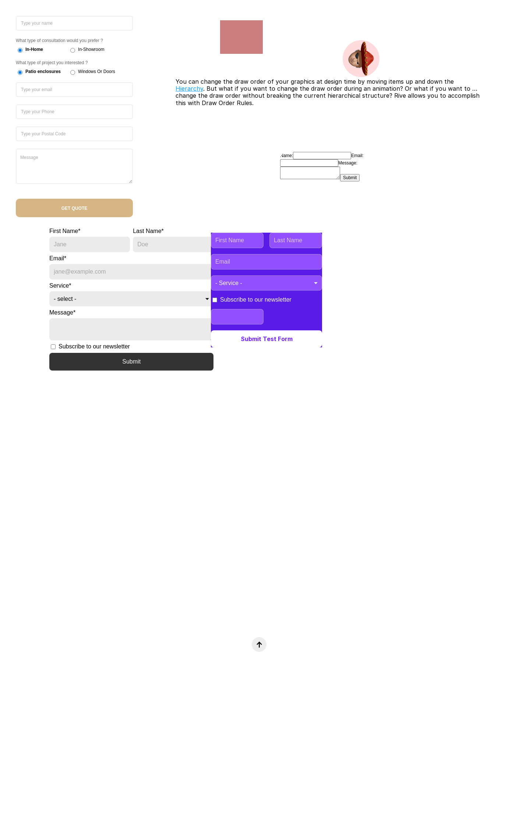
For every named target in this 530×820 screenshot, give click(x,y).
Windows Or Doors (96, 71)
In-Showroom (91, 49)
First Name (64, 231)
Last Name (148, 231)
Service (60, 285)
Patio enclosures (43, 71)
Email (57, 258)
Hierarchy (189, 88)
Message (62, 312)
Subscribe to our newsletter (90, 346)
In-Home (34, 49)
